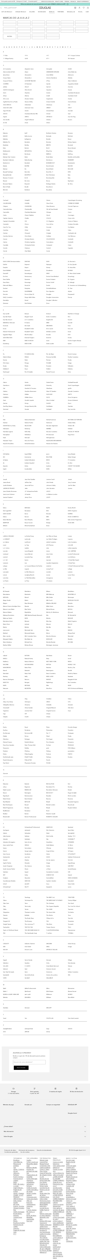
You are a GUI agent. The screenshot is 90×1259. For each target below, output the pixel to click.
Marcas (51, 12)
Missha (15, 1221)
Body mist (29, 1202)
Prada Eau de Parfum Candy (44, 1185)
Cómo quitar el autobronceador (71, 1207)
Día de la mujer (70, 1160)
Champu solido (70, 1184)
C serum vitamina (31, 1210)
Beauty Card (59, 1)
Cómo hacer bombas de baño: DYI (71, 1237)
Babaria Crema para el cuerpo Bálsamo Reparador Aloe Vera (46, 1216)
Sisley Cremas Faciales (17, 1201)
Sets (28, 1173)
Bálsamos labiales (32, 1167)
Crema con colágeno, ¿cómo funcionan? (71, 1202)
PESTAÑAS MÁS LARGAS (57, 1201)
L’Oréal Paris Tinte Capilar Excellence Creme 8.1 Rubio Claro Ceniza (45, 1168)
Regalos (73, 1)
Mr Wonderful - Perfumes (17, 1214)
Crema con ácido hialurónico (58, 1163)
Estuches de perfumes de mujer (32, 1170)
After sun (29, 1200)
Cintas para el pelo (32, 1199)
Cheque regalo (20, 12)
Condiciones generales (11, 1152)
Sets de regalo (6, 12)
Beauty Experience (83, 1)
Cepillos (29, 1160)
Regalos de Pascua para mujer (71, 1174)
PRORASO (16, 1197)
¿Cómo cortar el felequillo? (70, 1218)
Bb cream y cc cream (31, 1212)
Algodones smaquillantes (30, 1181)
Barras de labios (31, 1215)
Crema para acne (32, 1197)
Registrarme (21, 1067)
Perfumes (61, 12)
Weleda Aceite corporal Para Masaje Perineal (44, 1162)
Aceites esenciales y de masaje (32, 1190)
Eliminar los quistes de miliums (71, 1225)
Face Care (29, 1221)
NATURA (9, 36)
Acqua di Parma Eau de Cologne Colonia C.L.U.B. (46, 1175)
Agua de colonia (71, 1228)
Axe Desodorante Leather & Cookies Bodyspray (45, 1234)
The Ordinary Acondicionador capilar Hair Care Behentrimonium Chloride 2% (44, 1241)
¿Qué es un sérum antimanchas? (58, 1205)
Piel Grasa (69, 1230)
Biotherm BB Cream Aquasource (45, 1222)
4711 (14, 1234)
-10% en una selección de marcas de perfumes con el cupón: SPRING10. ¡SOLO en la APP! (43, 4)
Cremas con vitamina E (56, 1249)
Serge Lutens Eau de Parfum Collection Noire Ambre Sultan (45, 1196)
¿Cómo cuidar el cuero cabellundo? (58, 1222)
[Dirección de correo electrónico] (29, 1062)
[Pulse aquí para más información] (67, 4)
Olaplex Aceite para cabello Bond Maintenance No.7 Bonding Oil (45, 1227)
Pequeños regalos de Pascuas (71, 1181)
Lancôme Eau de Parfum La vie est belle (44, 1189)
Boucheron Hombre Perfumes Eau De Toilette (19, 1224)
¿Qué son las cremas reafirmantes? (57, 1245)
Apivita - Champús (18, 1193)
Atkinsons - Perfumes (16, 1174)
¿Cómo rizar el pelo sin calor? (58, 1218)
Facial (80, 12)
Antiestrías (30, 1206)
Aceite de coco (57, 1182)
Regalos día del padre (70, 1163)
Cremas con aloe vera (58, 1170)
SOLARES (32, 12)
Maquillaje (71, 12)
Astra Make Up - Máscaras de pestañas (18, 1163)
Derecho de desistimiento (44, 1150)
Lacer (15, 1232)
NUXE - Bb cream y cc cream (18, 1185)
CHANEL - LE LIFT (18, 1195)
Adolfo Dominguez (18, 1212)
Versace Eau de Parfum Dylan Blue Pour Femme (45, 1180)
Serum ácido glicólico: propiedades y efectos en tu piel (71, 1196)
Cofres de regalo (71, 1165)
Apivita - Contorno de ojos (18, 1170)
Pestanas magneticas (69, 1222)
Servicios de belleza (47, 1)
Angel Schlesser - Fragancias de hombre (18, 1189)
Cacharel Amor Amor (17, 1218)
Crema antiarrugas (32, 1178)
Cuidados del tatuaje (70, 1187)
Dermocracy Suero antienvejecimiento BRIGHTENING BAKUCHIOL (45, 1203)
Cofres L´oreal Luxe (32, 1162)
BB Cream (16, 1204)
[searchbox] (17, 8)
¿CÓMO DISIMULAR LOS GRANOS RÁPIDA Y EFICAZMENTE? (58, 1233)
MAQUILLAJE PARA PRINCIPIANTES (71, 1233)
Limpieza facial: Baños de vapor (57, 1192)
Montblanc (16, 1160)
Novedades (42, 12)
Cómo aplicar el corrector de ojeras (58, 1209)
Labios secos (57, 1228)
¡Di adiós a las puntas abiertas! (70, 1190)
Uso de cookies (25, 1152)
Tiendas (67, 1)
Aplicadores (30, 1184)
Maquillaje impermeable (30, 1218)
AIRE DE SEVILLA (18, 1199)
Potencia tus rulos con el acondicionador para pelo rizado (58, 1186)
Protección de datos (10, 1150)
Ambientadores (31, 1204)
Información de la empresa (26, 1150)
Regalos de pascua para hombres (71, 1177)
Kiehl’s (15, 1182)
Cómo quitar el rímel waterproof (59, 1166)
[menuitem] (7, 12)
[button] (45, 1126)
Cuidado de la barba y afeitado (71, 1168)
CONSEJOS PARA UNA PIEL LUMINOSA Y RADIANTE (71, 1212)
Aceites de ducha (32, 1188)
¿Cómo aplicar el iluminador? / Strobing (58, 1239)
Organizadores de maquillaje (32, 1176)
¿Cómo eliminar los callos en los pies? (58, 1174)
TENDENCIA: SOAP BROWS (58, 1225)
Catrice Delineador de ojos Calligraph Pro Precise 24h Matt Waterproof (46, 1249)
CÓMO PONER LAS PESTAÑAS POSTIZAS (58, 1213)
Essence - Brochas (18, 1206)
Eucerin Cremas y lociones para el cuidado (18, 1178)
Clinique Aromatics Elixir (18, 1209)
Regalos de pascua (71, 1171)
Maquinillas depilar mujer (32, 1164)
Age (14, 1167)
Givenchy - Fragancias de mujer (19, 1229)
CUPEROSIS (69, 1241)
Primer (28, 1208)
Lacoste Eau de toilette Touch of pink (44, 1210)
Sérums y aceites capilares (31, 1194)
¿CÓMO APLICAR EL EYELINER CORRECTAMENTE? (58, 1178)
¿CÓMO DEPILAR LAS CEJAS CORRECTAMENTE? (58, 1197)
